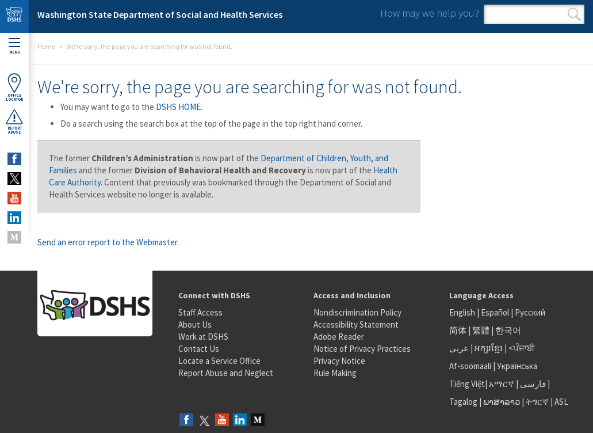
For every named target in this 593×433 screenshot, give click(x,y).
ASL (561, 401)
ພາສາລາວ (501, 401)
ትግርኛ (537, 401)
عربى (459, 348)
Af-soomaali (470, 365)
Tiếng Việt (467, 383)
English (463, 312)
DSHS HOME (178, 106)
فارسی (532, 383)
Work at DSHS (203, 336)
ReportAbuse (14, 121)
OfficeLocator (14, 87)
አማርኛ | (503, 383)
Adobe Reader (338, 336)
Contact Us (198, 348)
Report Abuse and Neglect (225, 372)
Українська (517, 365)
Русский (530, 312)
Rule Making (335, 372)
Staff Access (200, 312)
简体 (457, 330)
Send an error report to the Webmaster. (108, 242)
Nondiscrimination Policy (357, 312)
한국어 (508, 330)
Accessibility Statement (356, 324)
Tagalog (463, 401)
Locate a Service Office (219, 360)
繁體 (481, 330)
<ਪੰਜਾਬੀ (521, 348)
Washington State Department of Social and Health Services (159, 14)
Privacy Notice (339, 360)
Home (46, 46)
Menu (14, 46)
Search (574, 14)
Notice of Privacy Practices (362, 348)
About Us (195, 324)
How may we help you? (429, 13)
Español (495, 312)
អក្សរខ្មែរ (489, 348)
